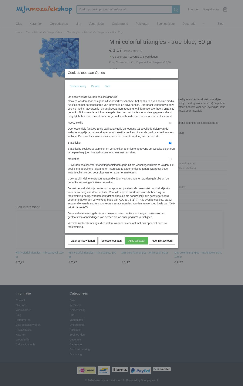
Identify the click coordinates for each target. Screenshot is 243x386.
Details (95, 93)
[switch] (170, 130)
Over (107, 93)
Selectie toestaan (111, 248)
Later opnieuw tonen (83, 248)
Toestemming (78, 93)
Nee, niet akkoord (162, 248)
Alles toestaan (136, 248)
